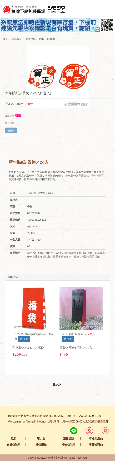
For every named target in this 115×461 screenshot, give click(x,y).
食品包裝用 (14, 444)
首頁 (5, 38)
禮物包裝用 (68, 444)
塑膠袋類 (68, 438)
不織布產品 (96, 438)
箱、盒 (41, 438)
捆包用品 (41, 444)
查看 (24, 339)
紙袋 (13, 438)
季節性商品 (96, 444)
